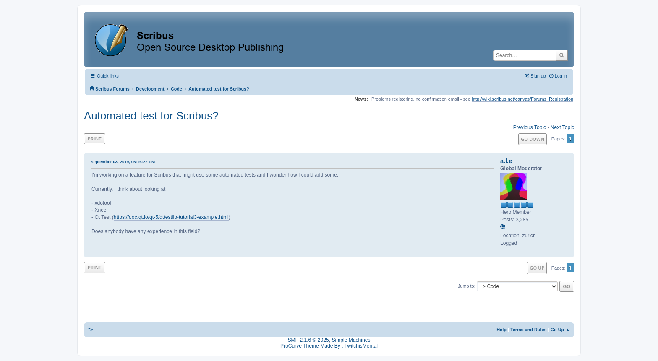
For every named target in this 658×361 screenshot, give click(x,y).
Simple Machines (351, 340)
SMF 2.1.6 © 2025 (308, 340)
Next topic (562, 127)
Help (501, 329)
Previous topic (529, 127)
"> (90, 329)
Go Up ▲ (560, 329)
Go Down (532, 139)
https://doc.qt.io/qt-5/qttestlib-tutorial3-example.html (171, 217)
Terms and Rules (528, 329)
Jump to (466, 285)
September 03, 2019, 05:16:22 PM (123, 161)
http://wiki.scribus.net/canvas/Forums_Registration (522, 98)
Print (95, 138)
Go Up (537, 268)
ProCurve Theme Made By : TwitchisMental (329, 346)
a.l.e (506, 161)
